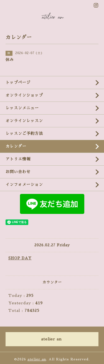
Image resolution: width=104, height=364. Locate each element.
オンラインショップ (24, 95)
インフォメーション (24, 184)
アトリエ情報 (18, 159)
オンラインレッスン (24, 121)
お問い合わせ (18, 172)
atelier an (36, 359)
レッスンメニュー (22, 108)
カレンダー (16, 146)
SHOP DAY (20, 258)
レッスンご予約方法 (24, 133)
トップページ (18, 82)
